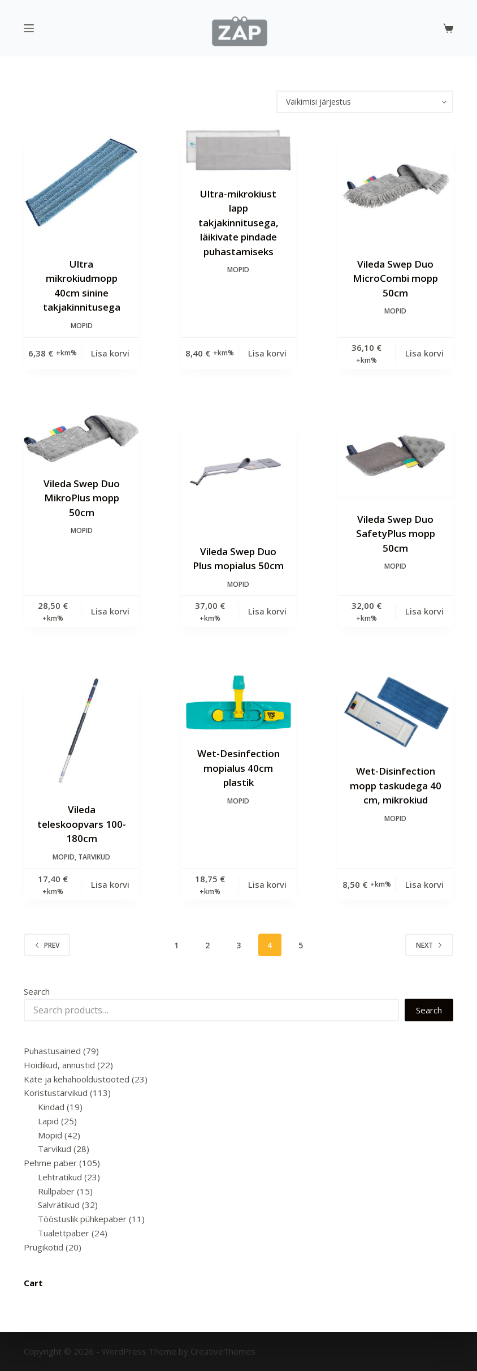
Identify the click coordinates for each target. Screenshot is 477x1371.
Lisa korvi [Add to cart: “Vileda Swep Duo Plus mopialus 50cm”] (267, 611)
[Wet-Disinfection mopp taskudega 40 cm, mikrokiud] (395, 711)
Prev (46, 945)
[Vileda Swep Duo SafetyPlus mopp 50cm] (395, 456)
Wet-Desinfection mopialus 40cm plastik (238, 768)
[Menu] (29, 28)
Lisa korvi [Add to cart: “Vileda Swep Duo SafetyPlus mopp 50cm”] (424, 611)
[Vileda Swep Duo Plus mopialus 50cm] (238, 472)
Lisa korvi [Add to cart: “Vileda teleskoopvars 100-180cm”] (110, 884)
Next (429, 945)
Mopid (82, 325)
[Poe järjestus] (364, 102)
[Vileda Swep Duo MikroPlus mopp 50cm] (81, 438)
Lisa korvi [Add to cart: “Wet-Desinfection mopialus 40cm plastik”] (267, 884)
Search (37, 991)
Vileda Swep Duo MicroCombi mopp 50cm (395, 278)
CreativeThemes (222, 1351)
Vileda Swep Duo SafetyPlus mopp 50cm (395, 534)
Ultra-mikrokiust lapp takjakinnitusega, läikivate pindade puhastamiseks (238, 222)
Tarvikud (94, 857)
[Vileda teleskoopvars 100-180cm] (81, 730)
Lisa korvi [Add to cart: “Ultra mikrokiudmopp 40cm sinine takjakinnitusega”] (110, 353)
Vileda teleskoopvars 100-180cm (81, 824)
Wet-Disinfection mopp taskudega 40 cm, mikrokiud (395, 785)
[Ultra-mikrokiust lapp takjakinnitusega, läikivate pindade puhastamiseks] (238, 150)
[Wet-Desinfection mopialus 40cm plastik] (238, 702)
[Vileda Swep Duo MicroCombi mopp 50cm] (395, 185)
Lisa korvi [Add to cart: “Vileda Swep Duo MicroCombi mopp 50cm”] (424, 353)
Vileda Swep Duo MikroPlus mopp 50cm (82, 498)
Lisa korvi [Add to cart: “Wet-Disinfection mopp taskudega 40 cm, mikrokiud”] (424, 884)
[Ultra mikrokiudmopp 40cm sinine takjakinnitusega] (81, 185)
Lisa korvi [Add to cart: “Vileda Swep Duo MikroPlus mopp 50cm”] (110, 611)
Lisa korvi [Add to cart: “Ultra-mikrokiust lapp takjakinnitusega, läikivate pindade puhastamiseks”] (267, 353)
